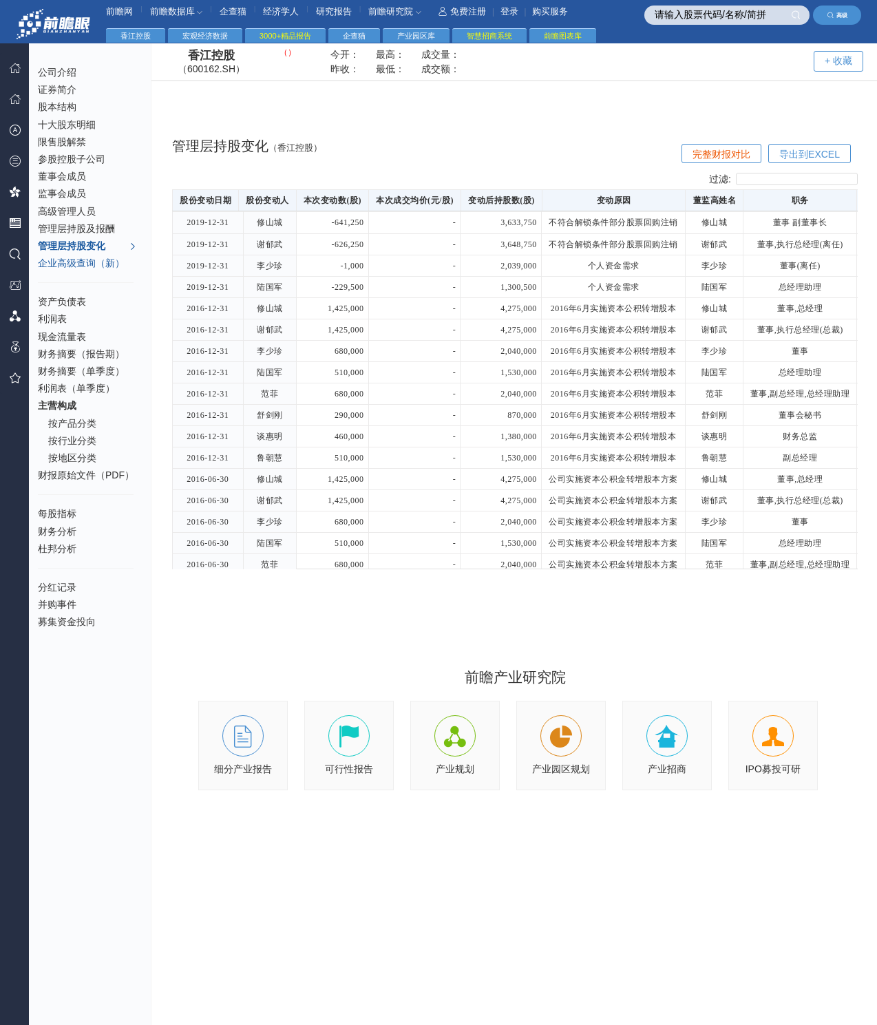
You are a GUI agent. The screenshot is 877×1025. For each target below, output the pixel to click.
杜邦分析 (57, 548)
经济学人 (281, 11)
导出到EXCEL (809, 154)
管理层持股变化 (87, 246)
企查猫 (233, 11)
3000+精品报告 (285, 36)
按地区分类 (72, 457)
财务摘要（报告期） (81, 353)
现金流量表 (62, 336)
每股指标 (57, 513)
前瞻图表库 (563, 36)
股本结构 (57, 106)
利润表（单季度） (76, 388)
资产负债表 (62, 301)
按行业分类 (72, 440)
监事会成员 (62, 193)
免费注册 (462, 11)
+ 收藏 (838, 60)
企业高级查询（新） (81, 262)
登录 (509, 11)
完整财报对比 (721, 154)
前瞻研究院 (394, 11)
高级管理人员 (67, 211)
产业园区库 (416, 36)
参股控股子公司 (71, 159)
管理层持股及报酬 (76, 228)
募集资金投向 (67, 621)
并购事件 (57, 604)
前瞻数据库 (176, 11)
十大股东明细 (67, 124)
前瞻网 (119, 11)
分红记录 (57, 587)
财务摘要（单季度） (81, 371)
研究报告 (334, 11)
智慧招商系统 (489, 36)
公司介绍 (57, 72)
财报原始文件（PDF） (86, 474)
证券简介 (57, 89)
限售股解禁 (62, 141)
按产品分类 (72, 423)
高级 (837, 15)
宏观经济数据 (205, 36)
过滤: (783, 178)
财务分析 (57, 531)
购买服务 (550, 11)
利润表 (52, 318)
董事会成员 (62, 176)
